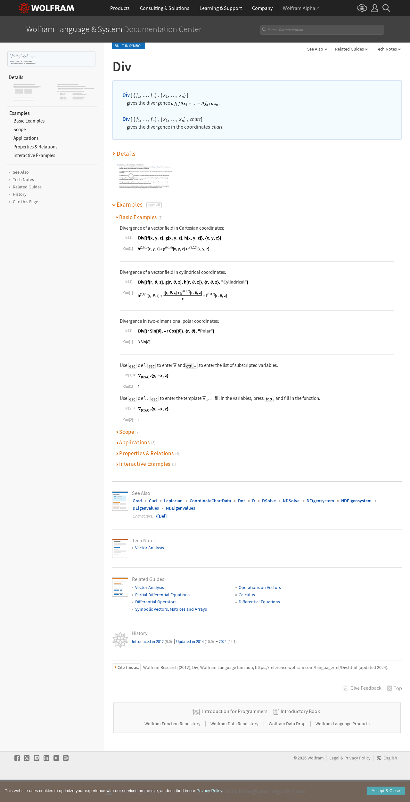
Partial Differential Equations (162, 595)
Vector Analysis (149, 548)
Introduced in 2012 (152, 641)
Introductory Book (300, 731)
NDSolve (291, 501)
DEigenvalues (146, 508)
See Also (315, 49)
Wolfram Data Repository (234, 744)
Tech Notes (386, 49)
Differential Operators (155, 602)
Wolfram (316, 778)
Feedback (365, 688)
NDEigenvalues (180, 508)
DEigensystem (320, 501)
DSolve (269, 501)
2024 (228, 641)
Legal (334, 778)
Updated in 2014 (195, 641)
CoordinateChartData (210, 501)
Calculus (247, 595)
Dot (241, 501)
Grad (137, 501)
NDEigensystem (356, 501)
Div (11, 55)
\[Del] (161, 516)
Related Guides (349, 49)
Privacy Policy (357, 778)
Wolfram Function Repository (172, 744)
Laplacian (173, 501)
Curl (153, 501)
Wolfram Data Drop (288, 744)
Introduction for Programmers (234, 731)
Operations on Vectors (260, 587)
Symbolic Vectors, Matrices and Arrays (171, 609)
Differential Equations (259, 602)
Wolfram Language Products (343, 744)
